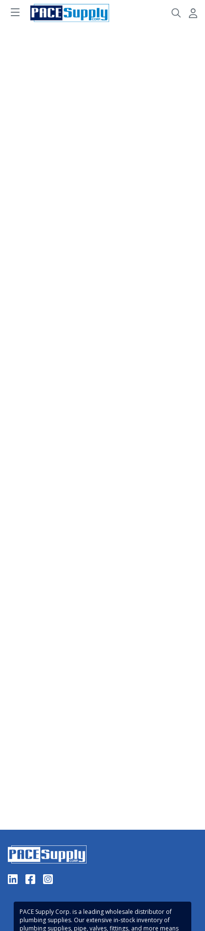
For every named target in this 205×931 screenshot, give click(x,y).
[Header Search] (176, 13)
